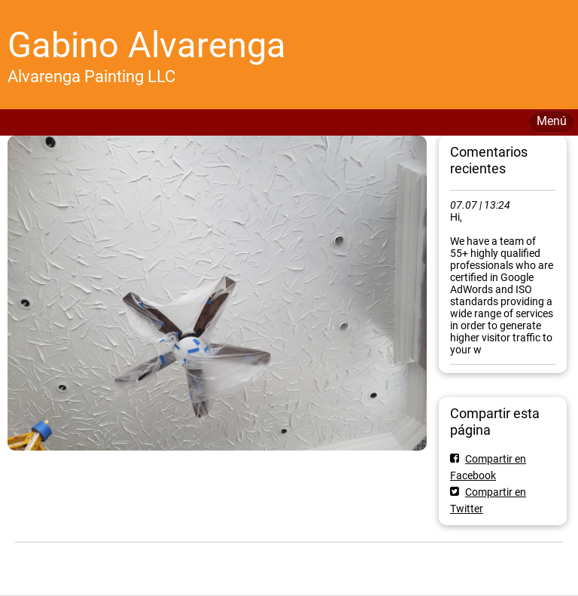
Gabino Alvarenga (147, 45)
